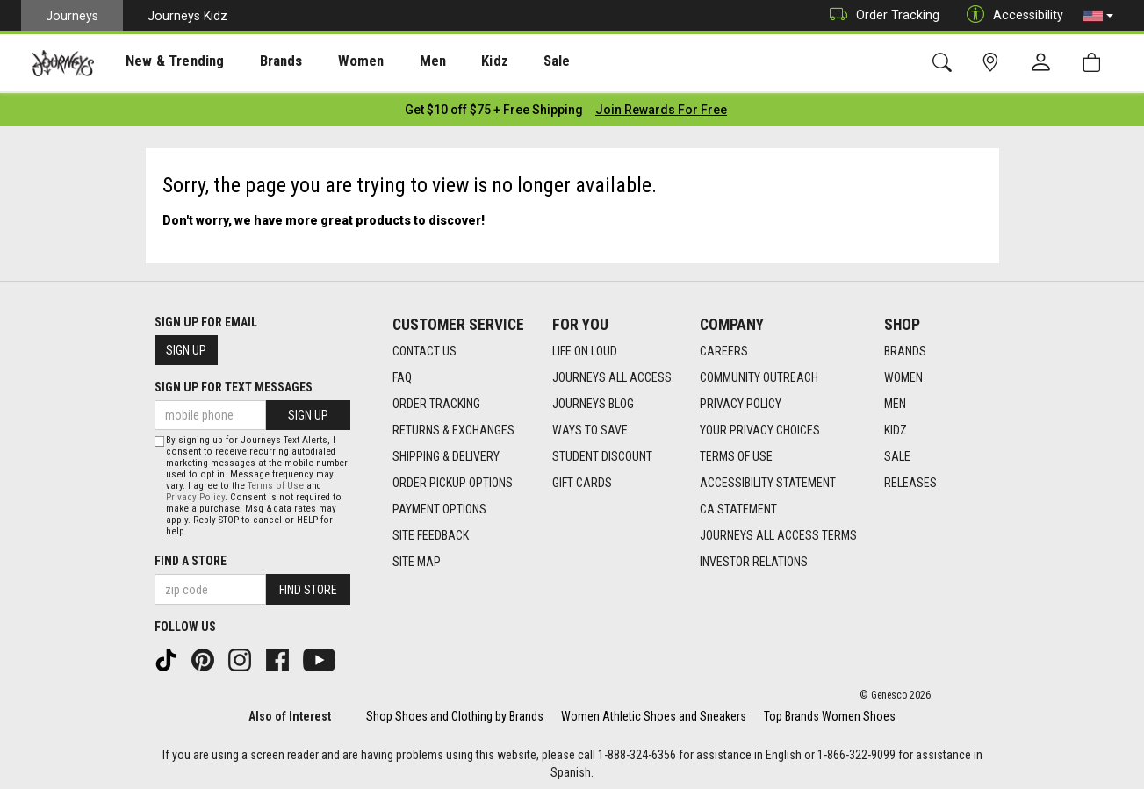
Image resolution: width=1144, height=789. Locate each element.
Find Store (308, 585)
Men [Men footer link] (895, 399)
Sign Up (186, 346)
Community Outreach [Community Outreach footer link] (759, 373)
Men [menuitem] (395, 62)
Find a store (191, 557)
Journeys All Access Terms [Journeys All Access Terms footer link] (778, 531)
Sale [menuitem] (507, 62)
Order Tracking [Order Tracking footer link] (436, 399)
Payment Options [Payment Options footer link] (439, 505)
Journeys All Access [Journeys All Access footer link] (612, 373)
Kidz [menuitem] (451, 62)
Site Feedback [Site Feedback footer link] (430, 531)
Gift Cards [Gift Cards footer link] (582, 478)
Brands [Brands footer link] (905, 347)
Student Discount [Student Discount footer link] (602, 452)
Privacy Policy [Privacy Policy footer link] (740, 399)
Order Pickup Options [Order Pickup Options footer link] (452, 478)
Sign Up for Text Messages (234, 383)
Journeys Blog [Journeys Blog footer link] (593, 399)
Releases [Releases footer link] (910, 478)
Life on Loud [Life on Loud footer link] (584, 347)
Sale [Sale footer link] (897, 452)
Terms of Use (276, 482)
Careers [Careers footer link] (724, 347)
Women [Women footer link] (903, 373)
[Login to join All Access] (494, 105)
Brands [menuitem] (258, 62)
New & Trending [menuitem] (161, 62)
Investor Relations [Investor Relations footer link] (754, 557)
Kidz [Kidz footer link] (895, 426)
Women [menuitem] (331, 62)
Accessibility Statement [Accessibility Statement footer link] (768, 478)
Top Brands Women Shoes (830, 712)
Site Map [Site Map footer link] (416, 557)
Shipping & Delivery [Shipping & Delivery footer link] (446, 452)
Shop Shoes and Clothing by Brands (454, 712)
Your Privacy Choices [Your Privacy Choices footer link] (760, 426)
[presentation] (162, 62)
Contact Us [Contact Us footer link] (424, 347)
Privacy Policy (195, 493)
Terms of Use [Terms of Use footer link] (736, 452)
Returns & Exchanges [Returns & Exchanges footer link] (453, 426)
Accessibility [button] (1010, 15)
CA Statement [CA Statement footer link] (738, 505)
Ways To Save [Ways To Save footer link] (590, 426)
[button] (1098, 15)
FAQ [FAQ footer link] (402, 373)
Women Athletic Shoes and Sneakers (653, 712)
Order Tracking (880, 15)
